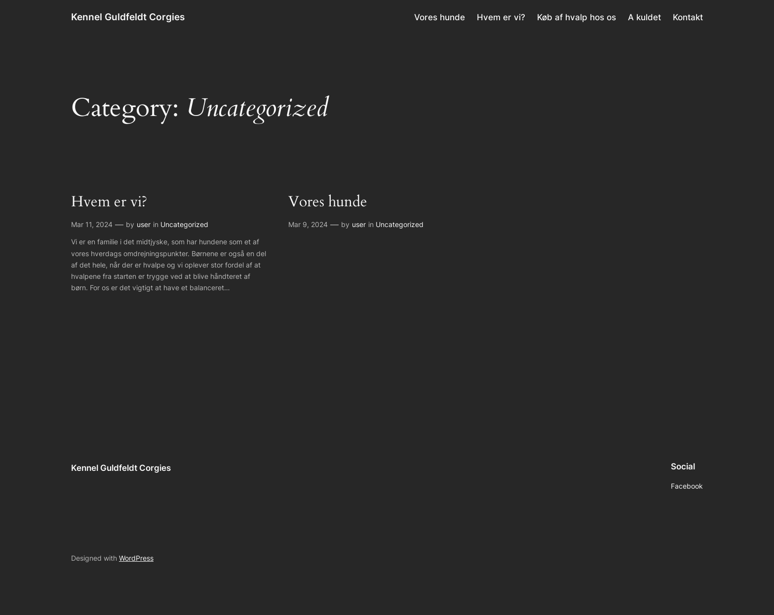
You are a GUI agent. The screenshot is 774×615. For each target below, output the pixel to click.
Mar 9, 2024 (308, 224)
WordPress (136, 558)
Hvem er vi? (109, 202)
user (144, 224)
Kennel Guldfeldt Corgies (128, 17)
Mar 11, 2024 (92, 224)
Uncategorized (184, 224)
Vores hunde (327, 202)
